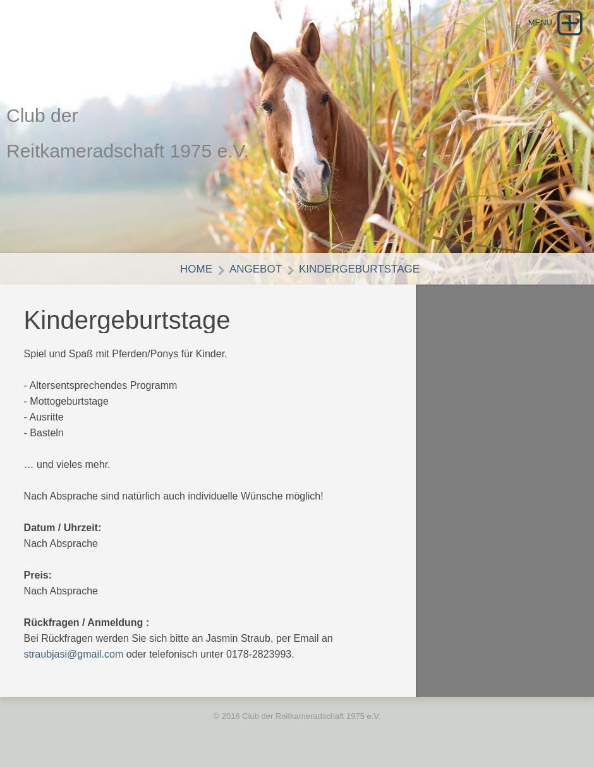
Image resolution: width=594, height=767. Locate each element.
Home (196, 269)
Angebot (255, 269)
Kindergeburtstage (359, 269)
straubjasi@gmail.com (74, 654)
